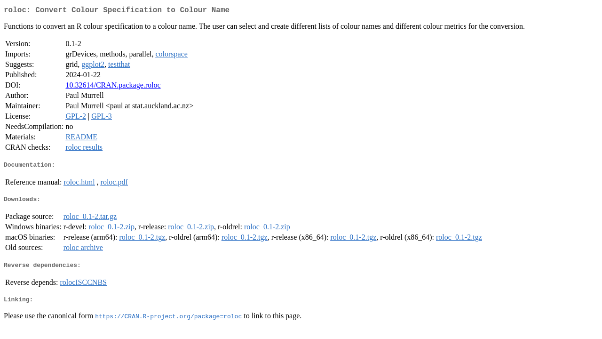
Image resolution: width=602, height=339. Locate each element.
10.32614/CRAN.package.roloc (112, 87)
